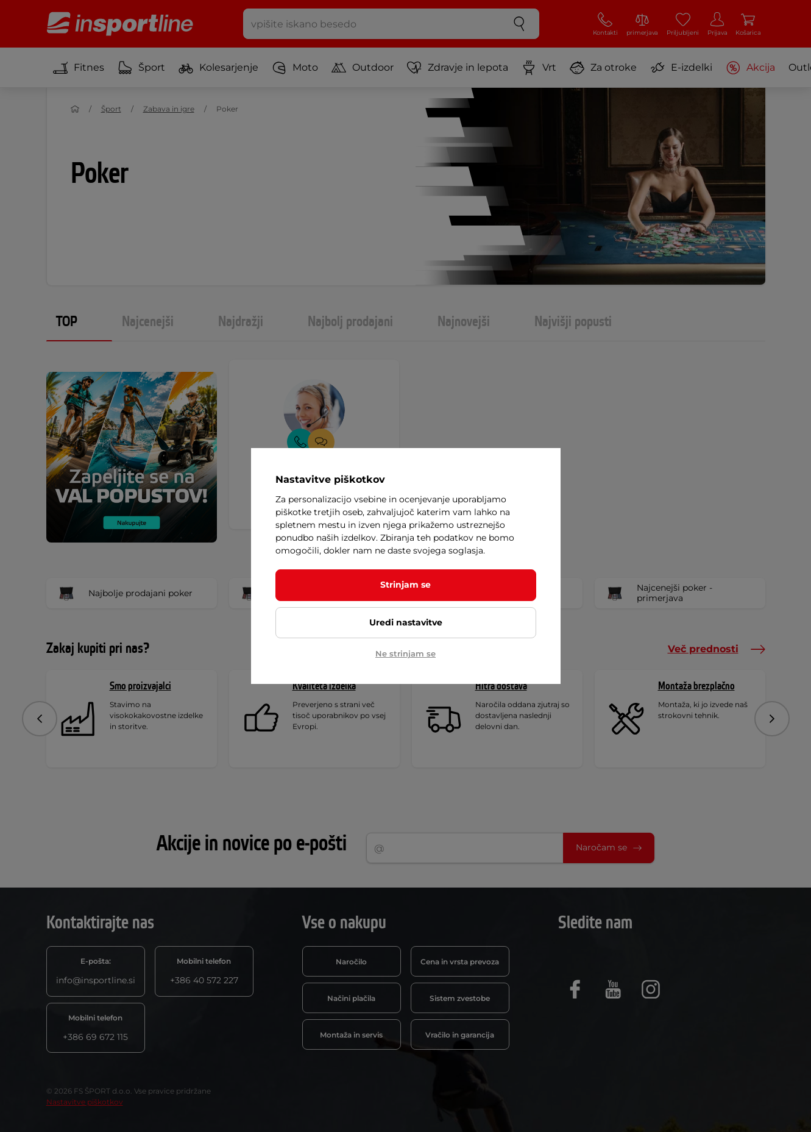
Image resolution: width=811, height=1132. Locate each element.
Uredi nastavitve (405, 622)
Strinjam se (405, 584)
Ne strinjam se (405, 653)
